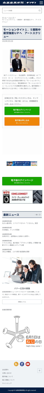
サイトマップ (7, 383)
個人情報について (8, 380)
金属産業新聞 (7, 310)
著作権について (7, 376)
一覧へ (37, 215)
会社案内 (5, 369)
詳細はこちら (22, 302)
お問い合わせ (7, 373)
